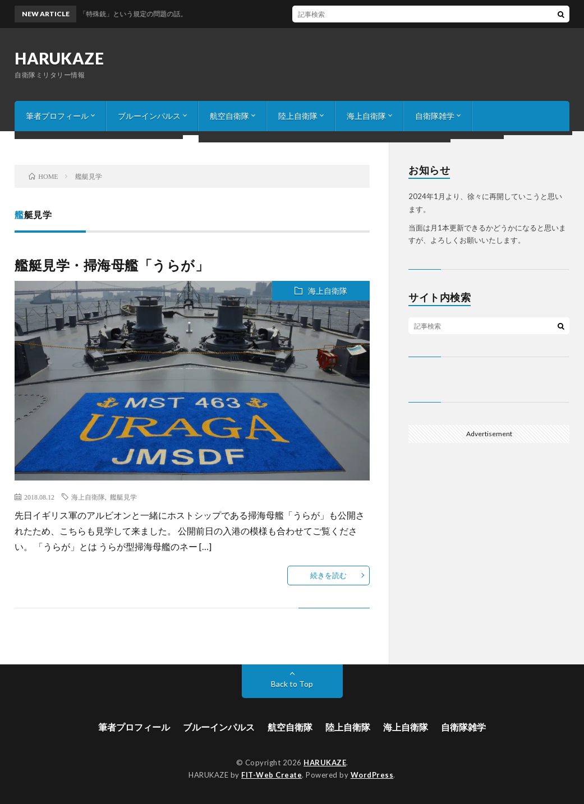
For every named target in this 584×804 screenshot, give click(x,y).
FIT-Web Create (271, 774)
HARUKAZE (59, 58)
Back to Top (292, 684)
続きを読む (328, 575)
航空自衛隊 (229, 116)
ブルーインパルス (149, 116)
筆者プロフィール (57, 116)
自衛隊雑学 (434, 116)
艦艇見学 (123, 496)
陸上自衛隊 (298, 116)
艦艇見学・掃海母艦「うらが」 (112, 265)
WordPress (372, 774)
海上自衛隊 (366, 116)
